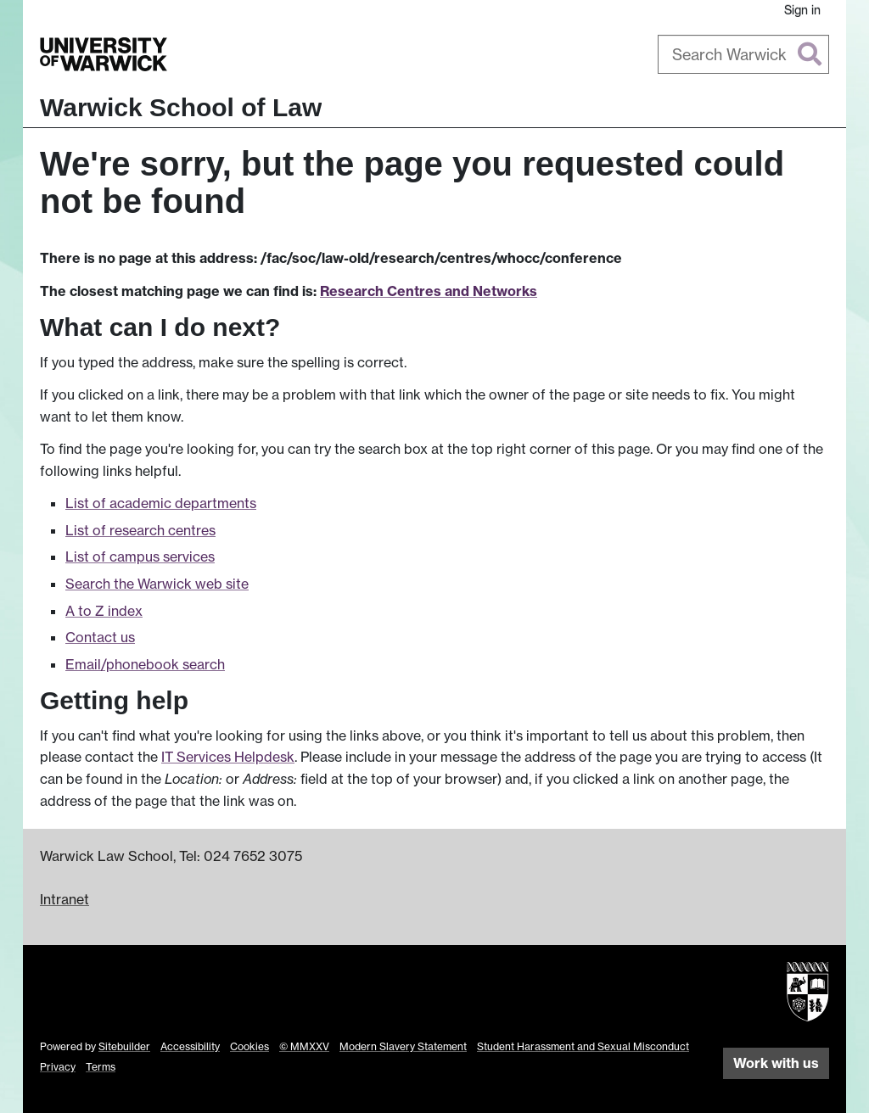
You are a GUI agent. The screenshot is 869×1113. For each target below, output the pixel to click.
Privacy (58, 1066)
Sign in (802, 10)
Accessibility (190, 1046)
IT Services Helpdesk (227, 756)
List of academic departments (160, 503)
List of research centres (140, 530)
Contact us (100, 637)
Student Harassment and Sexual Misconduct (583, 1046)
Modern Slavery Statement (403, 1046)
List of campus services (140, 556)
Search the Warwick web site (157, 583)
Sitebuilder (124, 1046)
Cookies (249, 1046)
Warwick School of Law (181, 107)
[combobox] (744, 54)
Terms (100, 1066)
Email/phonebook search (145, 664)
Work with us (776, 1062)
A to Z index (104, 610)
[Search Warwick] (744, 54)
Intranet (64, 899)
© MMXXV (304, 1046)
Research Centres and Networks (428, 290)
